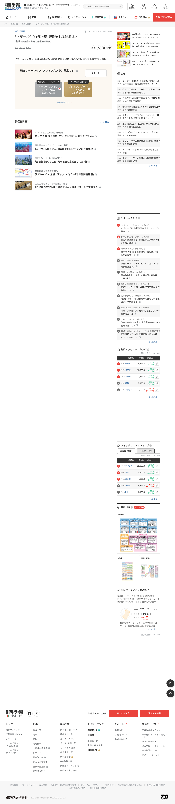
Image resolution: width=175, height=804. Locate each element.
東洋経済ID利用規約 (156, 785)
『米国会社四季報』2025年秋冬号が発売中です (48, 5)
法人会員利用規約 (98, 788)
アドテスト (129, 466)
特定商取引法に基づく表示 (130, 785)
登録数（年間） (145, 451)
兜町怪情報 (26, 24)
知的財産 (109, 785)
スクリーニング (76, 17)
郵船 (127, 383)
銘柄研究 (54, 17)
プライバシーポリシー (91, 785)
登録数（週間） (126, 451)
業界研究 (98, 17)
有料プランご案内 (164, 17)
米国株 (120, 17)
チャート (143, 6)
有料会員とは (63, 102)
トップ (11, 17)
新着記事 (14, 24)
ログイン (166, 6)
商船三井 (128, 364)
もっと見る (104, 122)
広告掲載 (42, 785)
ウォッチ (154, 6)
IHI (126, 492)
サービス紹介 (28, 785)
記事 (33, 17)
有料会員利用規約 (77, 788)
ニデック (128, 390)
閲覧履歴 (132, 6)
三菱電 (128, 486)
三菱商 (128, 377)
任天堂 (128, 370)
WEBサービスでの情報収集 (63, 785)
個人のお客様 (127, 713)
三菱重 (128, 479)
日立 (127, 472)
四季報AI (142, 17)
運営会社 (13, 785)
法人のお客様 (156, 713)
